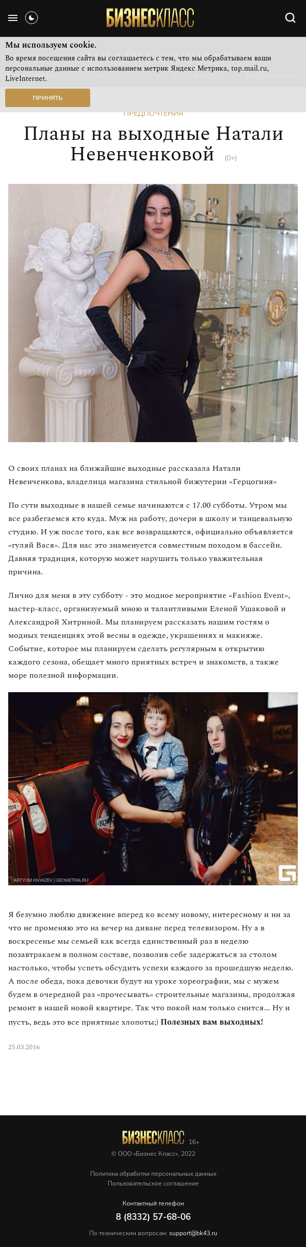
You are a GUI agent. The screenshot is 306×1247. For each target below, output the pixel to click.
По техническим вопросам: (153, 1233)
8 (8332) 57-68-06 (153, 1217)
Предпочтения (153, 113)
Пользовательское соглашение (153, 1183)
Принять (48, 98)
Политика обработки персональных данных (153, 1174)
